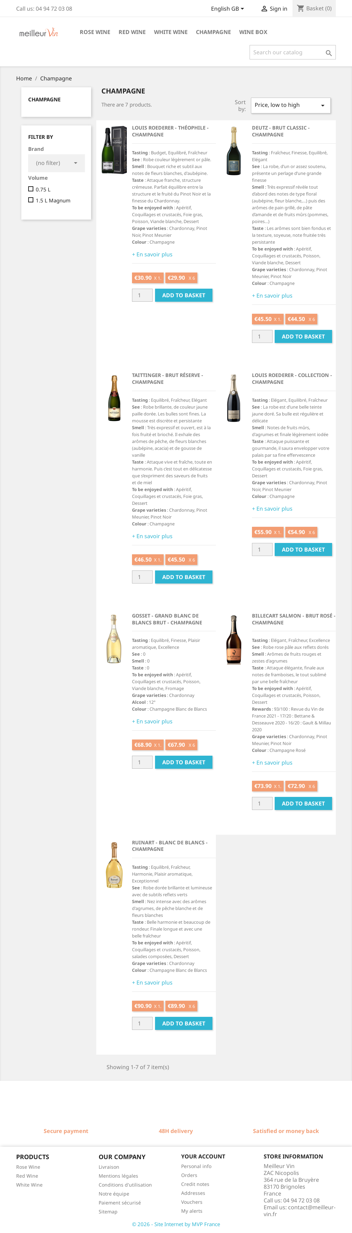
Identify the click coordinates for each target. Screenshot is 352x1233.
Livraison (109, 1167)
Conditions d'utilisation (125, 1184)
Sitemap (108, 1211)
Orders (189, 1175)
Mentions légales (118, 1176)
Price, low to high (291, 105)
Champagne (213, 32)
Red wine (132, 32)
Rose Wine (28, 1167)
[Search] (293, 52)
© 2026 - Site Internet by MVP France (176, 1224)
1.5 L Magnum (53, 200)
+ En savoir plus (152, 254)
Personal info (196, 1166)
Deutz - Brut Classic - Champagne (281, 131)
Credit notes (195, 1184)
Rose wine (95, 32)
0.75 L (43, 189)
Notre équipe (114, 1193)
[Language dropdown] (228, 9)
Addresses (193, 1193)
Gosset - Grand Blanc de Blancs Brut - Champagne (167, 619)
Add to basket (183, 295)
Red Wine (27, 1176)
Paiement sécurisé (120, 1202)
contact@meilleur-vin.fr (300, 1210)
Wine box (253, 32)
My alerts (191, 1211)
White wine (171, 32)
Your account (203, 1156)
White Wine (29, 1184)
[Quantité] (142, 295)
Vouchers (191, 1202)
